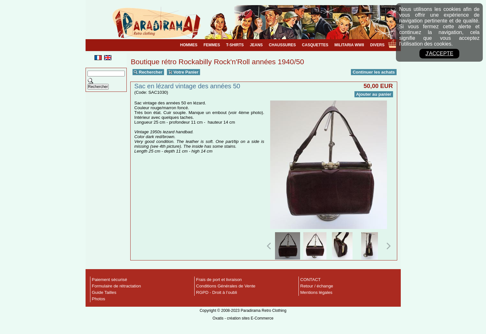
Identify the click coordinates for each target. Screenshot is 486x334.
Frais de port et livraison (219, 279)
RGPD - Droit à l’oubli (216, 292)
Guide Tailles (104, 292)
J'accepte (440, 53)
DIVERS (377, 45)
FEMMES (212, 45)
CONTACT (310, 279)
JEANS (256, 45)
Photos (98, 298)
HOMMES (188, 45)
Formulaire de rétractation (116, 286)
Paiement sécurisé (109, 279)
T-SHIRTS (235, 45)
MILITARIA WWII (349, 45)
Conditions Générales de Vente (226, 286)
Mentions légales (316, 292)
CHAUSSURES (282, 45)
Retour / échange (316, 286)
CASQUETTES (315, 45)
